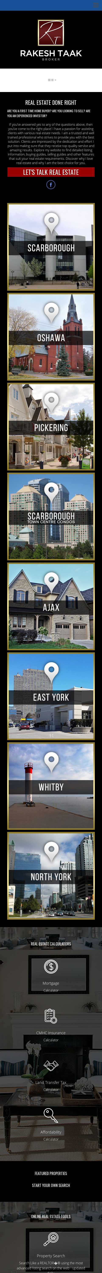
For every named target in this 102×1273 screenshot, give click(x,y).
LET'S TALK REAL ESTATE (51, 172)
